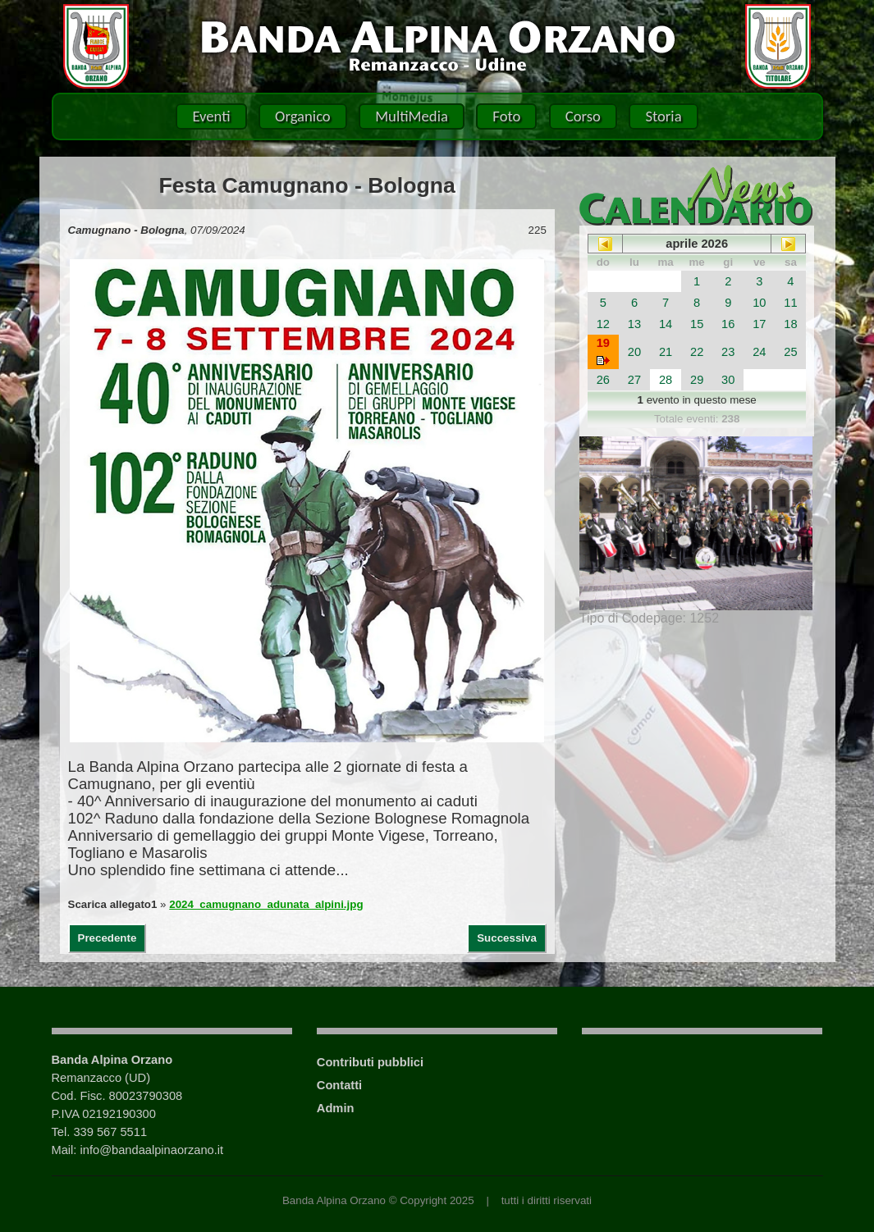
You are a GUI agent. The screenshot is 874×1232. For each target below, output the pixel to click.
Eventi (211, 116)
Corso (583, 116)
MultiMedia (411, 116)
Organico (303, 116)
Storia (663, 116)
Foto (506, 116)
